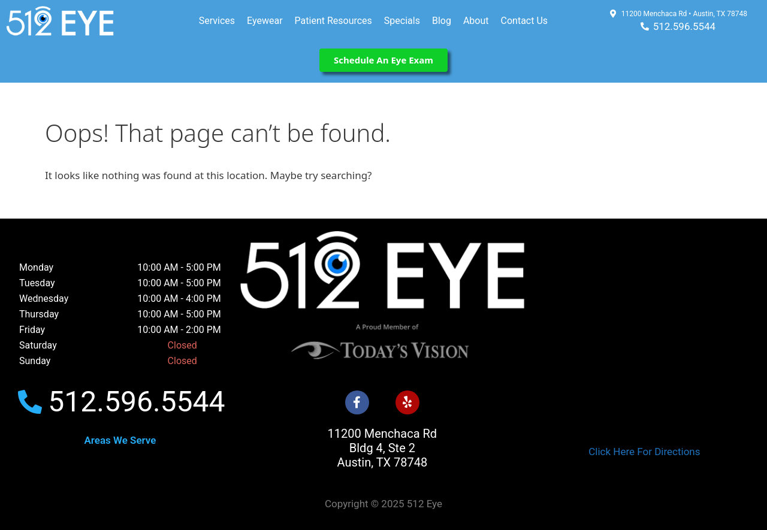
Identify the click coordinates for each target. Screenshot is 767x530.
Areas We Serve (120, 440)
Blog (441, 20)
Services (217, 20)
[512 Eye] (644, 342)
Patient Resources (333, 20)
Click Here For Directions (644, 452)
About (476, 20)
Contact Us (524, 20)
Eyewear (264, 20)
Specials (402, 20)
